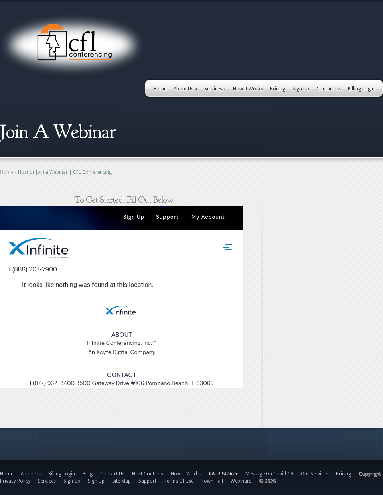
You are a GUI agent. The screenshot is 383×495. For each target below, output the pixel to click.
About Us (185, 89)
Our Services (314, 474)
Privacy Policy (15, 481)
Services (215, 89)
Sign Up (300, 89)
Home (159, 89)
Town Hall (212, 481)
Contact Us (328, 89)
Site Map (121, 481)
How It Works (248, 89)
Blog (88, 474)
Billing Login (361, 89)
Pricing (277, 89)
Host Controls (147, 474)
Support (147, 481)
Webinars (241, 481)
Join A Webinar (223, 474)
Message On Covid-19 (269, 474)
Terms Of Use (178, 481)
